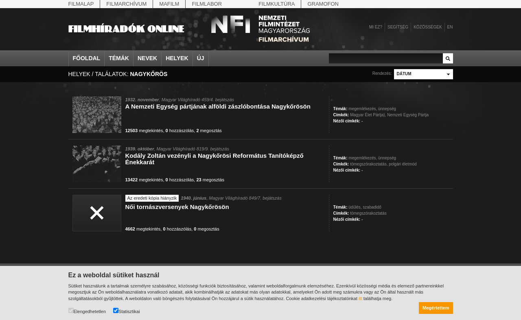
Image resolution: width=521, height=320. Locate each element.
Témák (119, 58)
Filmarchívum (126, 4)
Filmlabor (207, 4)
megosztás (208, 130)
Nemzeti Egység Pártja (408, 115)
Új (200, 58)
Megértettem (435, 307)
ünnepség (387, 109)
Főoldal (87, 58)
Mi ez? (375, 27)
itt (360, 298)
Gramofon (323, 4)
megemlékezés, (362, 109)
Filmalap (81, 4)
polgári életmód (402, 164)
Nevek (147, 58)
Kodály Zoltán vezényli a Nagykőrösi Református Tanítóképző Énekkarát (214, 158)
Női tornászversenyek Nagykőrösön (177, 206)
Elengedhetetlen (87, 311)
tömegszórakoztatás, (368, 164)
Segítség (397, 27)
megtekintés (144, 130)
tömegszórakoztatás (368, 213)
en (450, 27)
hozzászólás (180, 130)
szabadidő (372, 207)
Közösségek (428, 27)
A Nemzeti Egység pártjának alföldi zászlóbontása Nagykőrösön (218, 106)
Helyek (177, 58)
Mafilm (169, 4)
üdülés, (354, 207)
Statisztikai (126, 311)
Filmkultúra (276, 4)
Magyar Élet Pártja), (368, 115)
